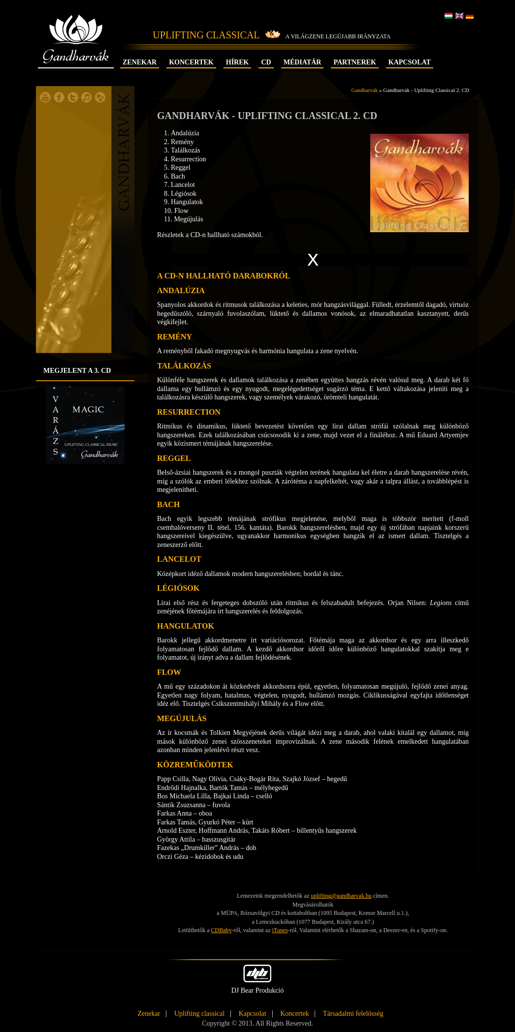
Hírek (237, 62)
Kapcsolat (409, 62)
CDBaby (221, 930)
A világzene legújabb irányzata (338, 36)
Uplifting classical (199, 1013)
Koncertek (191, 62)
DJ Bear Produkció (257, 979)
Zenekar (140, 62)
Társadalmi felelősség (353, 1013)
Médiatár (303, 62)
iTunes (280, 930)
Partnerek (354, 62)
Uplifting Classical (206, 35)
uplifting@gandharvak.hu (341, 895)
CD (266, 62)
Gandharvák (75, 47)
